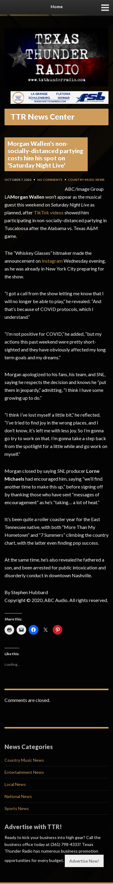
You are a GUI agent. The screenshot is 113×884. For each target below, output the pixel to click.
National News (18, 796)
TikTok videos (49, 212)
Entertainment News (24, 772)
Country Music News (86, 179)
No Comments (49, 179)
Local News (15, 784)
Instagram (52, 261)
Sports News (17, 808)
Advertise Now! (84, 860)
